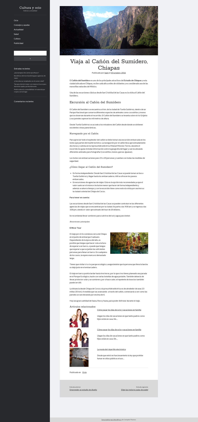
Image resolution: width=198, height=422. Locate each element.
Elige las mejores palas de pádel (134, 389)
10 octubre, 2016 (118, 73)
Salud (16, 34)
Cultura (17, 38)
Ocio (16, 20)
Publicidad (18, 43)
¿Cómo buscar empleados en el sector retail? (29, 81)
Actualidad (18, 29)
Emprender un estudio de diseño (83, 389)
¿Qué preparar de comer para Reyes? (26, 73)
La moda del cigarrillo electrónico (111, 349)
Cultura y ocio (30, 8)
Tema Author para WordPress (111, 420)
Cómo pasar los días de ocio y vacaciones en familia (119, 310)
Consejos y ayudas (22, 25)
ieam (106, 73)
